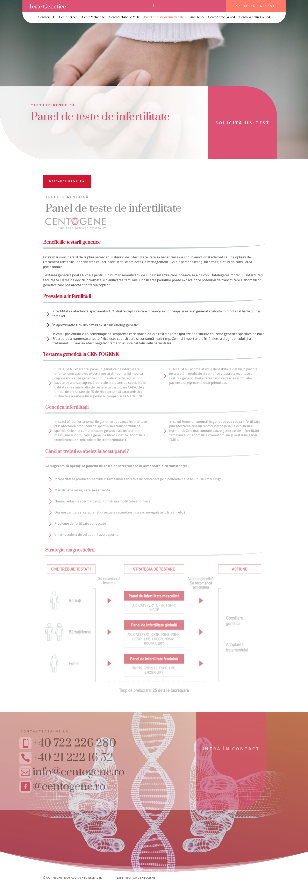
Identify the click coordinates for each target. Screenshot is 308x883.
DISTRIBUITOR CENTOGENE (136, 877)
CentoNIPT (46, 17)
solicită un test (236, 123)
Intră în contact (216, 748)
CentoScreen (68, 17)
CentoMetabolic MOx (124, 17)
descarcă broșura (67, 181)
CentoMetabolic (93, 17)
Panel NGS (196, 17)
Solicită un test (255, 6)
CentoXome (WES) (221, 17)
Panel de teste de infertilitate (164, 17)
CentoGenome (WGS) (254, 17)
